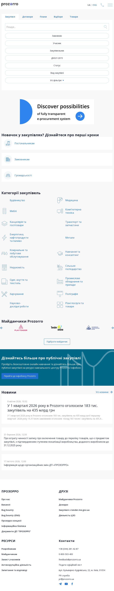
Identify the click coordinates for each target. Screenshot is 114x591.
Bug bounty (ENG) (10, 515)
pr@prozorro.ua (66, 579)
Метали (69, 237)
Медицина (71, 200)
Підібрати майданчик (57, 341)
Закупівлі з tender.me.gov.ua (74, 510)
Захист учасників (10, 559)
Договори (27, 16)
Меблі (13, 211)
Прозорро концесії (11, 520)
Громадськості (23, 175)
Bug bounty (7, 510)
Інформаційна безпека (13, 526)
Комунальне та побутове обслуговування (19, 253)
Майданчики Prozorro (70, 499)
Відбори (58, 16)
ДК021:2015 (57, 58)
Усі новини (102, 392)
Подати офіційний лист (70, 564)
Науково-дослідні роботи (19, 305)
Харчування (16, 294)
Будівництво (17, 200)
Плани (43, 16)
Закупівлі (10, 16)
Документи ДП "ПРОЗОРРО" (16, 531)
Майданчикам (9, 554)
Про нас (5, 499)
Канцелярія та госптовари (18, 223)
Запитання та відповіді (14, 570)
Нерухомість (17, 267)
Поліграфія (71, 294)
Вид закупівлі (57, 72)
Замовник (57, 35)
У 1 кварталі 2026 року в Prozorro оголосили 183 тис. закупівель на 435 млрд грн (52, 408)
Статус (57, 65)
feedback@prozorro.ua (70, 559)
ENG (94, 5)
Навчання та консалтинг (72, 253)
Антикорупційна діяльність (16, 564)
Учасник (57, 43)
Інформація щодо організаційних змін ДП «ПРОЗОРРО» (36, 465)
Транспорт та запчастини (73, 223)
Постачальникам (24, 143)
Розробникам (8, 548)
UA (89, 5)
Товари (74, 16)
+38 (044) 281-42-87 (68, 548)
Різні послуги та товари (74, 305)
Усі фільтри (55, 80)
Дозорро (63, 504)
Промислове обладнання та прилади (74, 281)
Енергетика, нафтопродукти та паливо (19, 238)
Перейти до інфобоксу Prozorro (20, 376)
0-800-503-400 (66, 554)
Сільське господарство (73, 267)
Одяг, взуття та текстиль (18, 281)
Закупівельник (57, 50)
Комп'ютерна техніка (73, 211)
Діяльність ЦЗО (67, 515)
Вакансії (5, 504)
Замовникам (22, 159)
